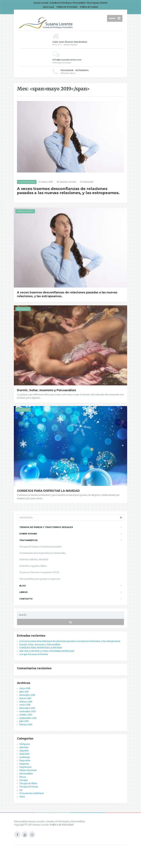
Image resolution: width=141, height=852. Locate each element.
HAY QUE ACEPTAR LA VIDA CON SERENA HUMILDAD (46, 651)
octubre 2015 (25, 714)
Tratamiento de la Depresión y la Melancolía (42, 553)
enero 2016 (25, 705)
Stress (22, 777)
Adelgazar (24, 744)
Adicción (23, 747)
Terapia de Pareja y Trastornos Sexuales (40, 546)
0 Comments (86, 182)
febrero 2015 (25, 724)
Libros (23, 592)
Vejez (22, 796)
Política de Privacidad (66, 7)
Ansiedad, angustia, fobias (33, 566)
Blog (22, 585)
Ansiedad (24, 754)
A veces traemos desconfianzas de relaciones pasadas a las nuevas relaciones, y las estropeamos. (68, 190)
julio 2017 (24, 691)
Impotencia (25, 767)
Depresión (24, 760)
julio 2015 (24, 721)
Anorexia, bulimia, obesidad (33, 559)
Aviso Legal (48, 7)
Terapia (23, 780)
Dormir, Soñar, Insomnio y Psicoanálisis (46, 390)
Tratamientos (28, 540)
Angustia (24, 750)
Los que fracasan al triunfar (33, 654)
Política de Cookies (89, 7)
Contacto (26, 598)
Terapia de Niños (28, 783)
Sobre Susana (28, 533)
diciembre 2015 (27, 708)
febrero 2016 (25, 701)
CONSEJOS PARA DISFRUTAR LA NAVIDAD (48, 491)
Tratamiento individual (31, 793)
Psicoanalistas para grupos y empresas (39, 579)
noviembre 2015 (27, 711)
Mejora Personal (28, 770)
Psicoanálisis (23, 309)
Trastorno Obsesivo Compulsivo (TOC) (39, 572)
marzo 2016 (25, 698)
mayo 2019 (24, 688)
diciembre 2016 (27, 695)
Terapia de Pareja (27, 182)
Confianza (24, 757)
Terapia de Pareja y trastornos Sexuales (46, 527)
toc (21, 790)
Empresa (24, 764)
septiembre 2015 (28, 718)
